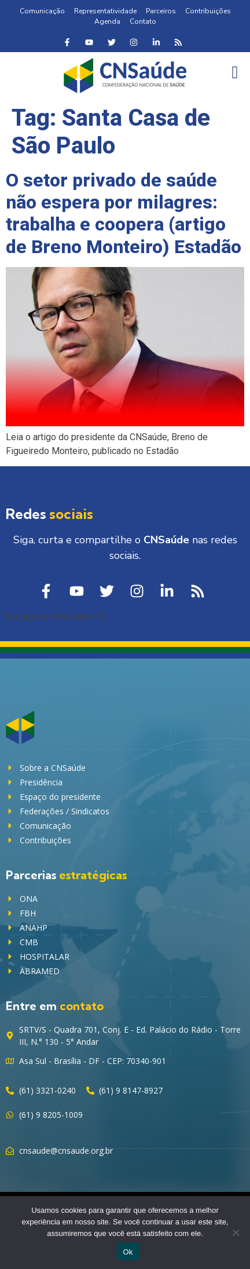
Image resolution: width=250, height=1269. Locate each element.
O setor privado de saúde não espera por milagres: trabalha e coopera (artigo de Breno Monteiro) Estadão (123, 213)
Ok (128, 1252)
